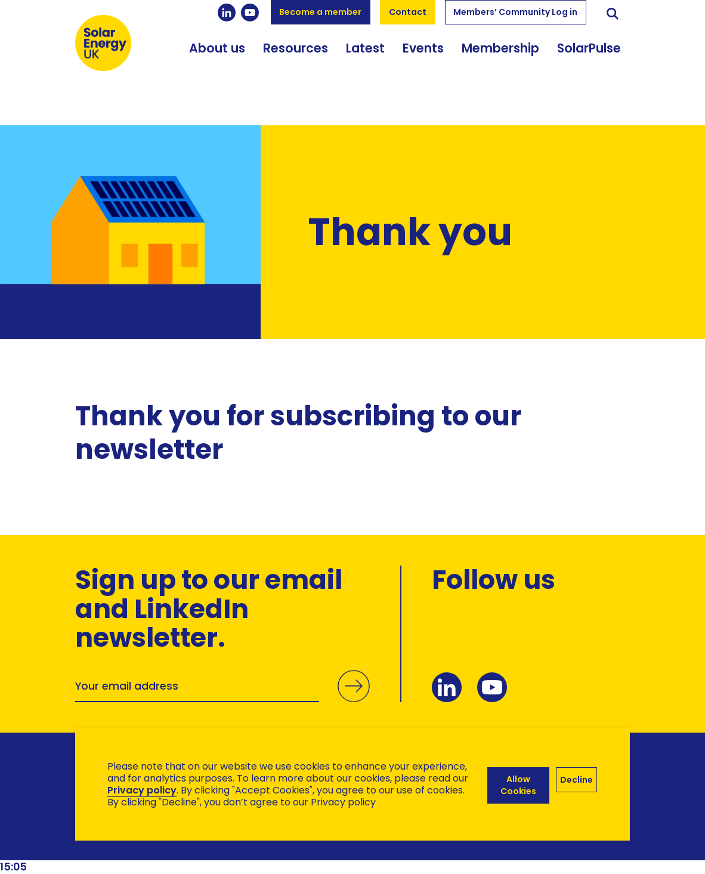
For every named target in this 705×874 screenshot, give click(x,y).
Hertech (287, 844)
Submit (352, 698)
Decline (576, 779)
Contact (407, 12)
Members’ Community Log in (515, 12)
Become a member (320, 12)
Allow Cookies (517, 784)
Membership (500, 59)
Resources (295, 59)
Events (423, 59)
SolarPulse (589, 59)
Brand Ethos (163, 844)
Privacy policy (142, 790)
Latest (365, 59)
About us (217, 59)
